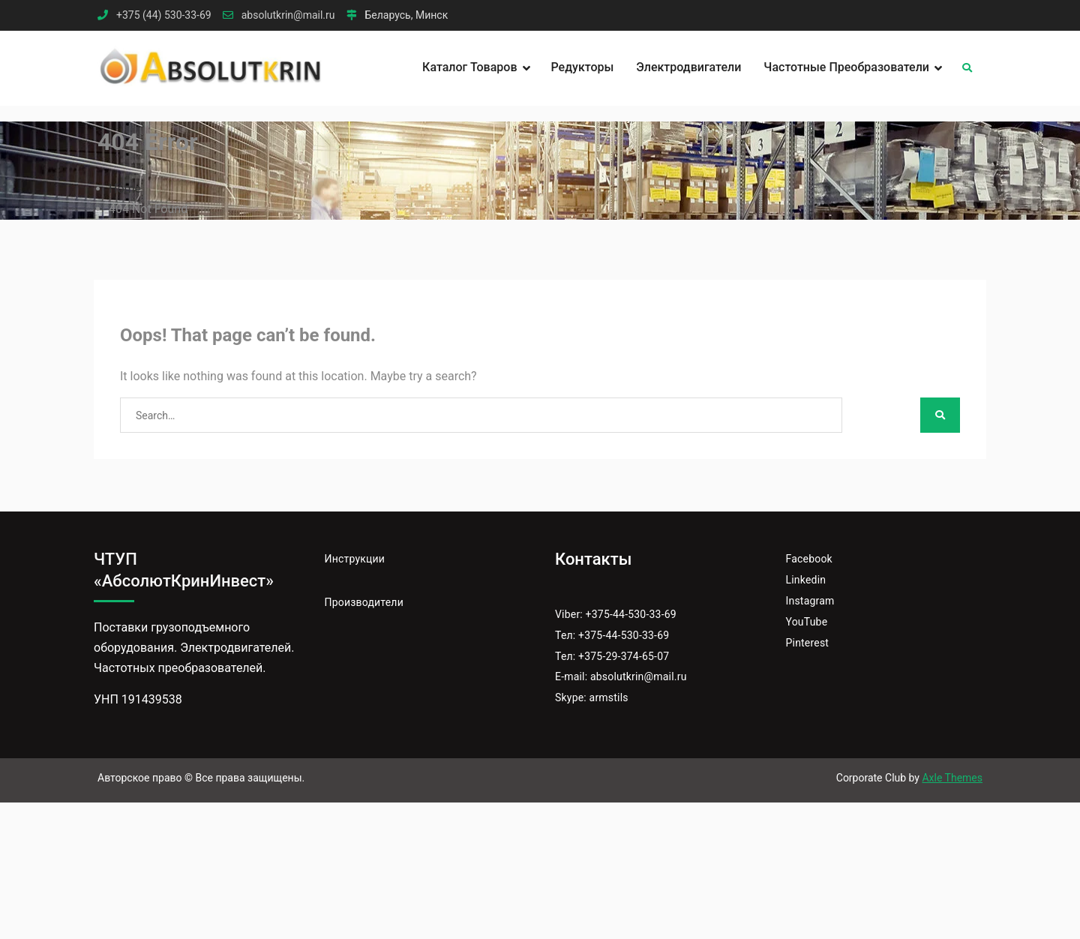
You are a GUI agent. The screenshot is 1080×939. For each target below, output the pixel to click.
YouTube (807, 622)
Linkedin (806, 580)
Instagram (810, 601)
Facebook (809, 559)
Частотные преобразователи (846, 67)
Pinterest (808, 643)
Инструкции (355, 559)
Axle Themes (952, 778)
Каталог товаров (469, 67)
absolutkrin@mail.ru (288, 15)
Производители (364, 602)
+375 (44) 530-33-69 (164, 15)
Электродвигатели (688, 67)
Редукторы (582, 67)
